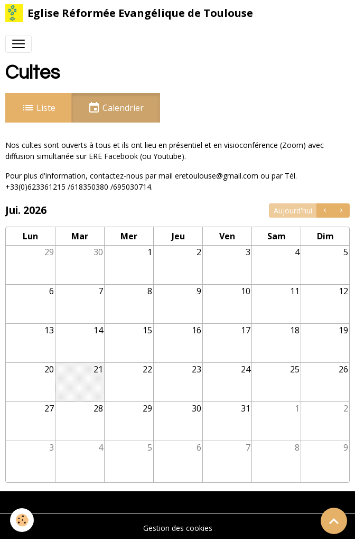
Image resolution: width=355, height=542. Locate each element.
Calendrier (116, 107)
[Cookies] (22, 520)
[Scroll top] (334, 521)
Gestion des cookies (177, 528)
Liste (38, 107)
